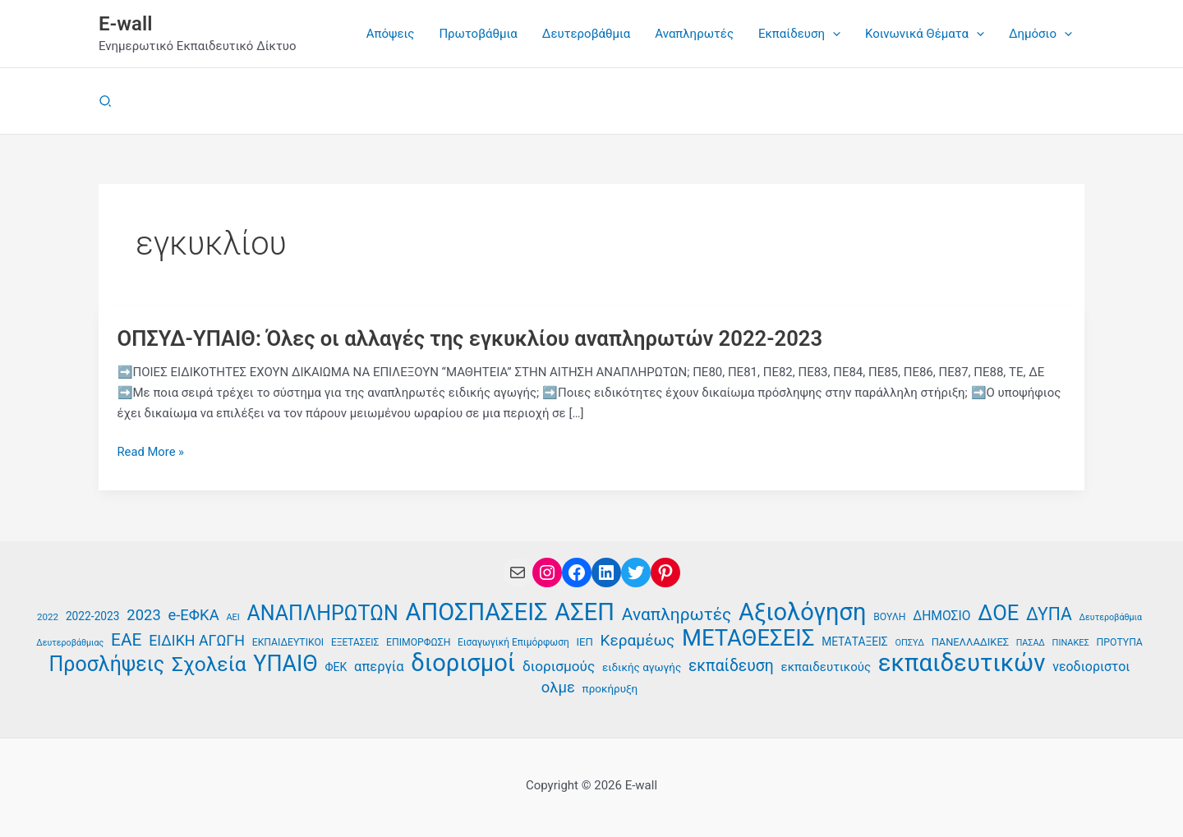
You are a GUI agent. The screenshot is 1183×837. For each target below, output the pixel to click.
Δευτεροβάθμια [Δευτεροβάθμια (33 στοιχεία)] (1110, 616)
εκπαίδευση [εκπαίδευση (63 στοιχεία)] (731, 665)
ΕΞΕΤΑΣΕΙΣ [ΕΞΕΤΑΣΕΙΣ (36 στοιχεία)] (355, 641)
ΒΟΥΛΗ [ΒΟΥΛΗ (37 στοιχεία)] (889, 616)
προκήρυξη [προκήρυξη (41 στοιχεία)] (610, 689)
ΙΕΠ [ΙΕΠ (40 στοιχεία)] (584, 641)
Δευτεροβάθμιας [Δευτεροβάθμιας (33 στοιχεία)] (70, 642)
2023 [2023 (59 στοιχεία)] (143, 614)
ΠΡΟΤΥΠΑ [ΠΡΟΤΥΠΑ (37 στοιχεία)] (1120, 641)
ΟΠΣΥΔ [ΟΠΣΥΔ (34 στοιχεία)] (909, 642)
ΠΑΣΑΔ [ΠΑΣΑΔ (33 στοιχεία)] (1030, 642)
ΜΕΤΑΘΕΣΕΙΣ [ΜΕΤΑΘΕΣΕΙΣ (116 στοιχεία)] (748, 638)
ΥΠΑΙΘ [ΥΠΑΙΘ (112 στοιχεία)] (285, 664)
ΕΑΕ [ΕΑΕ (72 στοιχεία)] (126, 639)
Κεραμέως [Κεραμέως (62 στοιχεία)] (638, 639)
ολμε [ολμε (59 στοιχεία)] (558, 687)
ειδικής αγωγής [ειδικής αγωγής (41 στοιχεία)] (641, 667)
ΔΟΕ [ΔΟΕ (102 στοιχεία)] (998, 612)
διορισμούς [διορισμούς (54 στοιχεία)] (558, 666)
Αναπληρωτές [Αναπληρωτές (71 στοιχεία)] (676, 613)
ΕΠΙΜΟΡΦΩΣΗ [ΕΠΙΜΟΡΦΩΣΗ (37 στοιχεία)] (418, 641)
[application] (832, 33)
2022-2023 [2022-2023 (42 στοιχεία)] (93, 615)
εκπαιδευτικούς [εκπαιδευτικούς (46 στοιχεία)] (826, 667)
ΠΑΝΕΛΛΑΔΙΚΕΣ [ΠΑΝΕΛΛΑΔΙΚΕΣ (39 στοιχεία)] (970, 641)
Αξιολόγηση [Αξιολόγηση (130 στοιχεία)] (802, 611)
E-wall (125, 23)
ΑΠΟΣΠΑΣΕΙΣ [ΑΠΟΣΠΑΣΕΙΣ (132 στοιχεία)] (477, 611)
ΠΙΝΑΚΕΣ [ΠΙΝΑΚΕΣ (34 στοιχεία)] (1070, 642)
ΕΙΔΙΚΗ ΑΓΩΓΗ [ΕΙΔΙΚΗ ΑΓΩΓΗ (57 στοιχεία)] (197, 639)
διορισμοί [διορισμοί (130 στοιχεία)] (463, 663)
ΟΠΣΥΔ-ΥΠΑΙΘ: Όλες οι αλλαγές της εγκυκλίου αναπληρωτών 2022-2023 (475, 338)
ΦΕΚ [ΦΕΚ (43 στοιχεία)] (336, 667)
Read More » (151, 452)
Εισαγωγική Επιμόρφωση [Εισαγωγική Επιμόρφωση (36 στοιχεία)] (513, 641)
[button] (799, 33)
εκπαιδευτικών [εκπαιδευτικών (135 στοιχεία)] (962, 663)
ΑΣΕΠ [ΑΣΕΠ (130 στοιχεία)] (585, 611)
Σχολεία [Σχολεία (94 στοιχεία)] (209, 665)
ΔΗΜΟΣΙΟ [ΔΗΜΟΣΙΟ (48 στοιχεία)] (941, 615)
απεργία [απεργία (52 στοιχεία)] (379, 666)
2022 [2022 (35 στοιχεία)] (47, 616)
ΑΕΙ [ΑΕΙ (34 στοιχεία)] (232, 616)
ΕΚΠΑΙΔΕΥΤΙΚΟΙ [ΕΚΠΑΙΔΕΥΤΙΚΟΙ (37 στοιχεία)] (288, 641)
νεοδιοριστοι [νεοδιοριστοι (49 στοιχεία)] (1091, 666)
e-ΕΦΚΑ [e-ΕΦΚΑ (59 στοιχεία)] (193, 614)
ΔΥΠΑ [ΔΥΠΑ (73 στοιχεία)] (1049, 613)
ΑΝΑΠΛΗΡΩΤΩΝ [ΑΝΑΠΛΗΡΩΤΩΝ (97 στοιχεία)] (322, 613)
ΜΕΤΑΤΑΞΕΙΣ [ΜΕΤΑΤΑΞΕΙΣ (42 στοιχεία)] (854, 640)
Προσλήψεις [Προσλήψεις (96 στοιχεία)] (107, 665)
